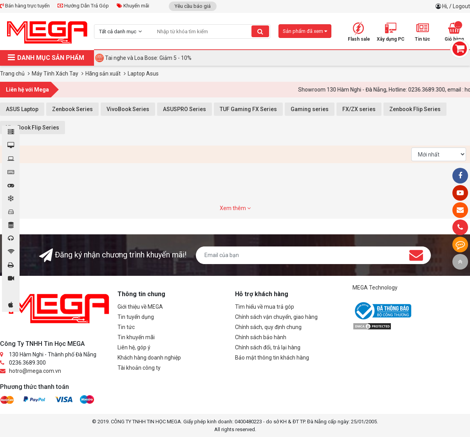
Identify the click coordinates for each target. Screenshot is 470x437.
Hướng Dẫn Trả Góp (83, 6)
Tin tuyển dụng (136, 317)
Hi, (445, 6)
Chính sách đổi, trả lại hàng (267, 347)
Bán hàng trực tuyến (25, 6)
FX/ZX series (359, 109)
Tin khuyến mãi (136, 337)
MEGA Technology (375, 287)
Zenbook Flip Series (415, 109)
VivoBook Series (128, 109)
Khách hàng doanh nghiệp (149, 357)
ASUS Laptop (22, 109)
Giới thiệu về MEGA (140, 307)
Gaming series (310, 109)
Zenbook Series (72, 109)
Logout (461, 6)
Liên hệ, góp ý (134, 347)
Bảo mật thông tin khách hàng (272, 357)
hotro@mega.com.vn (35, 371)
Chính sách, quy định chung (268, 327)
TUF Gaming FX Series (248, 109)
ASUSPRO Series (184, 109)
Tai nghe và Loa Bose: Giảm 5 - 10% (148, 58)
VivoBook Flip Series (32, 127)
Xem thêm (235, 208)
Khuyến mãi (133, 6)
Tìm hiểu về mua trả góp (264, 307)
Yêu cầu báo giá (193, 6)
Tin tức (126, 327)
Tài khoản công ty (139, 368)
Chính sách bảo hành (260, 337)
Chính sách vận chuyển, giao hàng (276, 317)
